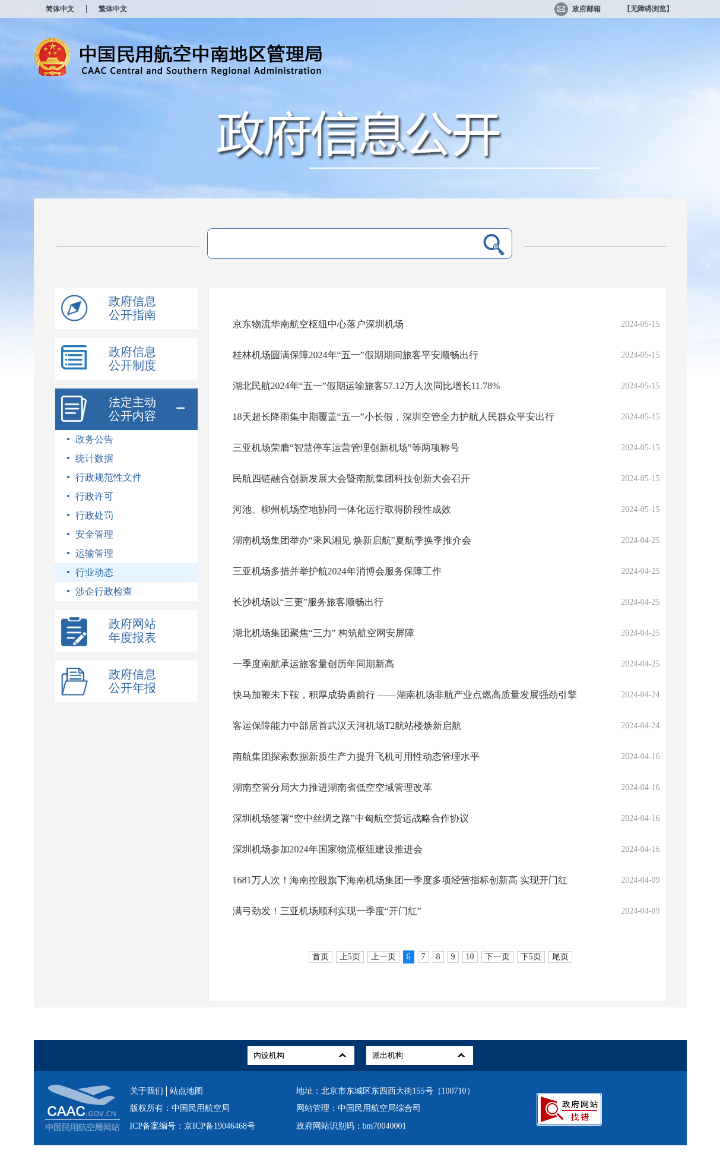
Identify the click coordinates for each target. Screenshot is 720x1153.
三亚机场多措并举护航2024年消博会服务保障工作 (337, 571)
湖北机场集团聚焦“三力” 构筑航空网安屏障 (323, 633)
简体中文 (60, 9)
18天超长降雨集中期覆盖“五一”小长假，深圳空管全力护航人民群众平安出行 (393, 417)
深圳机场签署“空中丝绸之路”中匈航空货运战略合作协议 (351, 818)
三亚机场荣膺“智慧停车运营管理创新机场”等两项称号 (346, 448)
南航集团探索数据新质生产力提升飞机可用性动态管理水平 (356, 756)
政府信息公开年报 (132, 681)
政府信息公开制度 (132, 358)
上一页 (383, 956)
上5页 (350, 956)
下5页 (531, 956)
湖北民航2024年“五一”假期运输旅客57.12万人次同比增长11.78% (366, 386)
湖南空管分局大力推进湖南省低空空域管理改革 (332, 787)
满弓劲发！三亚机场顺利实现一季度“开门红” (327, 911)
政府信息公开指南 (132, 308)
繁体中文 (113, 9)
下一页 (497, 956)
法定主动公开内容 (132, 409)
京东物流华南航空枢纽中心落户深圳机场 (318, 324)
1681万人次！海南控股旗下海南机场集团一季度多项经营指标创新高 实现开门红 (400, 880)
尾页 (560, 956)
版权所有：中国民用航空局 (180, 1108)
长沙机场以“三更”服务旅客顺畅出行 (308, 602)
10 (470, 956)
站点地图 (186, 1090)
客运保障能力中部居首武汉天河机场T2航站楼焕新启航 (347, 726)
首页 (320, 956)
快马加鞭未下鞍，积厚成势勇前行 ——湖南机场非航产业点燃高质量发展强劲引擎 (405, 695)
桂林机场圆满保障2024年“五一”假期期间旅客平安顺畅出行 (355, 355)
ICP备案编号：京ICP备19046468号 (193, 1126)
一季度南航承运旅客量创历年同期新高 (313, 664)
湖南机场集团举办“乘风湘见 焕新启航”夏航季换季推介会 (352, 540)
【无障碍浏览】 (648, 9)
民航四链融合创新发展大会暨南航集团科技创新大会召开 (351, 478)
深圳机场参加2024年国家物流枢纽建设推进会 (328, 849)
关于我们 (146, 1090)
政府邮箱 (577, 9)
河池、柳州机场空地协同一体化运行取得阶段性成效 (342, 509)
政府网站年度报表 (132, 630)
